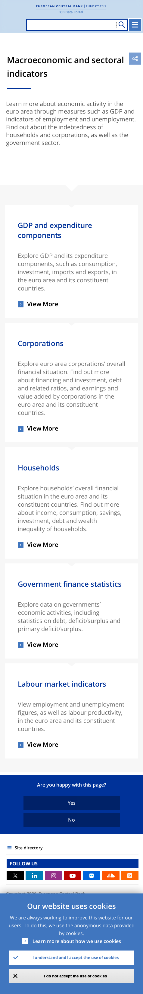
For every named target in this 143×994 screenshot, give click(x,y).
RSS (129, 875)
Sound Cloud (111, 875)
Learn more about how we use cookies (77, 941)
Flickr (92, 875)
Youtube (72, 875)
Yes (72, 803)
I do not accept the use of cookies (75, 976)
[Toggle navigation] (135, 25)
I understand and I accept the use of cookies (76, 957)
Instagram (53, 875)
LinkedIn (34, 875)
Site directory (29, 848)
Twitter (15, 875)
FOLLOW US (24, 863)
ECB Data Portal (70, 12)
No (71, 819)
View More (43, 304)
